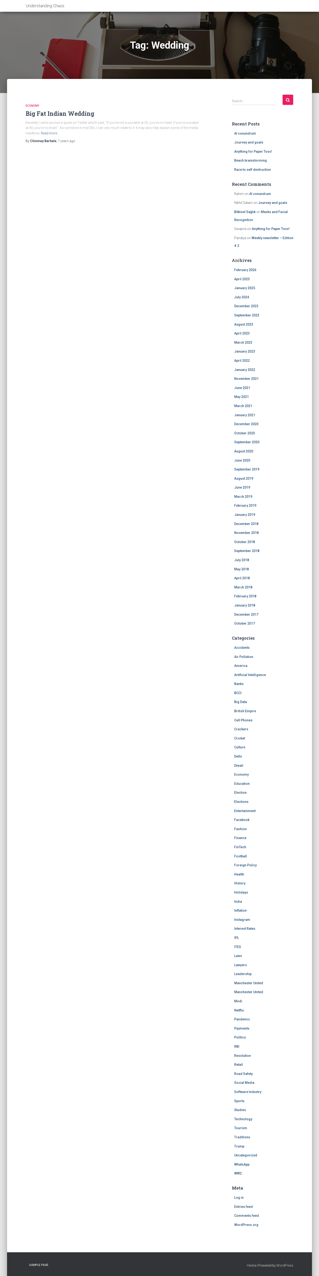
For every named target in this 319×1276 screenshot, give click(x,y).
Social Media (244, 1083)
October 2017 (244, 623)
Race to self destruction (252, 169)
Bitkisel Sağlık (245, 212)
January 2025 (244, 288)
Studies (240, 1110)
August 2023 (243, 324)
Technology (243, 1119)
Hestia (251, 1265)
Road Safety (243, 1074)
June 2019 (242, 487)
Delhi (238, 756)
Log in (239, 1197)
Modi (238, 1001)
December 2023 (246, 306)
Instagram (242, 920)
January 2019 (244, 515)
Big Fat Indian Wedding (60, 113)
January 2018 (244, 605)
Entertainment (245, 811)
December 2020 (246, 424)
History (239, 883)
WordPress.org (246, 1225)
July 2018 (241, 560)
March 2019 (243, 496)
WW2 (238, 1173)
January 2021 (244, 415)
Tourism (240, 1128)
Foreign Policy (245, 865)
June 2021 (242, 388)
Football (240, 856)
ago (66, 141)
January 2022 (244, 370)
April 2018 (242, 578)
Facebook (241, 820)
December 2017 (246, 614)
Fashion (240, 829)
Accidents (242, 648)
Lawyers (240, 965)
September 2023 (246, 315)
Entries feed (243, 1207)
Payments (241, 1028)
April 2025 (242, 279)
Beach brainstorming (250, 160)
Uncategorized (245, 1155)
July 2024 (241, 297)
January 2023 (244, 351)
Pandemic (242, 1019)
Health (239, 874)
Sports (239, 1101)
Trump (239, 1146)
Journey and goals (248, 142)
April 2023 (242, 333)
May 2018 (241, 569)
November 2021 (246, 379)
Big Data (240, 702)
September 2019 (246, 469)
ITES (237, 947)
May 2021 (241, 397)
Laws (238, 956)
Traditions (242, 1137)
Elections (241, 802)
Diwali (238, 765)
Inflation (240, 910)
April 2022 (242, 360)
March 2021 (243, 406)
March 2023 (243, 342)
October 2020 (244, 433)
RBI (236, 1046)
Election (240, 792)
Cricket (239, 738)
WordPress (284, 1265)
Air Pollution (243, 657)
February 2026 (245, 270)
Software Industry (247, 1092)
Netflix (239, 1010)
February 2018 (245, 596)
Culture (239, 747)
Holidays (241, 892)
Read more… (50, 133)
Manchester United (248, 983)
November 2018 (246, 533)
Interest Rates (244, 928)
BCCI (237, 693)
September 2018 (246, 551)
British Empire (245, 711)
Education (242, 784)
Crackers (241, 729)
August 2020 (243, 451)
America (240, 666)
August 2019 (243, 478)
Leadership (243, 974)
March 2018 (243, 587)
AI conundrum (245, 133)
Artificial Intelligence (250, 675)
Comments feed (246, 1216)
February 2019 (245, 505)
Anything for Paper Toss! (253, 151)
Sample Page (38, 1265)
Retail (238, 1064)
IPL (236, 938)
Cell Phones (243, 720)
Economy (32, 105)
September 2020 (246, 442)
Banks (239, 684)
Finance (240, 838)
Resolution (242, 1056)
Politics (240, 1037)
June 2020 (242, 460)
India (238, 901)
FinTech (240, 847)
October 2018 (244, 542)
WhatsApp (241, 1164)
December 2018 (246, 524)
